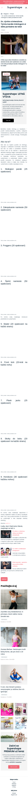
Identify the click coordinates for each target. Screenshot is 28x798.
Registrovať (14, 795)
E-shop (14, 787)
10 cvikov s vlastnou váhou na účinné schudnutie (18, 533)
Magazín (14, 785)
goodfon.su (7, 523)
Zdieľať (4, 579)
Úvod (14, 782)
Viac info (8, 120)
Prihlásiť (26, 8)
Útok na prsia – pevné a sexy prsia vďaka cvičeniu (19, 564)
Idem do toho (13, 766)
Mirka (2, 32)
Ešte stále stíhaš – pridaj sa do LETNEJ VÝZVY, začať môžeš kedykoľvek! (14, 2)
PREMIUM (14, 784)
